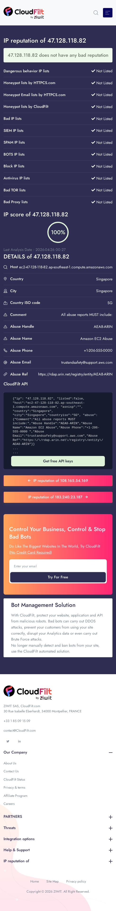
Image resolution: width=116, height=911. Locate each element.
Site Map (52, 881)
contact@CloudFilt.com (20, 730)
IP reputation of (58, 861)
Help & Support (58, 850)
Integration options (58, 839)
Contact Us (11, 771)
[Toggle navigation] (107, 12)
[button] (96, 12)
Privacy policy (76, 881)
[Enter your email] (58, 566)
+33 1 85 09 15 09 (17, 720)
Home (34, 881)
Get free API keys (58, 461)
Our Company (58, 752)
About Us (10, 763)
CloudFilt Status (14, 779)
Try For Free (58, 577)
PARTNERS (58, 816)
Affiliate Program (15, 795)
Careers (9, 803)
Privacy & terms (14, 787)
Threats (58, 827)
